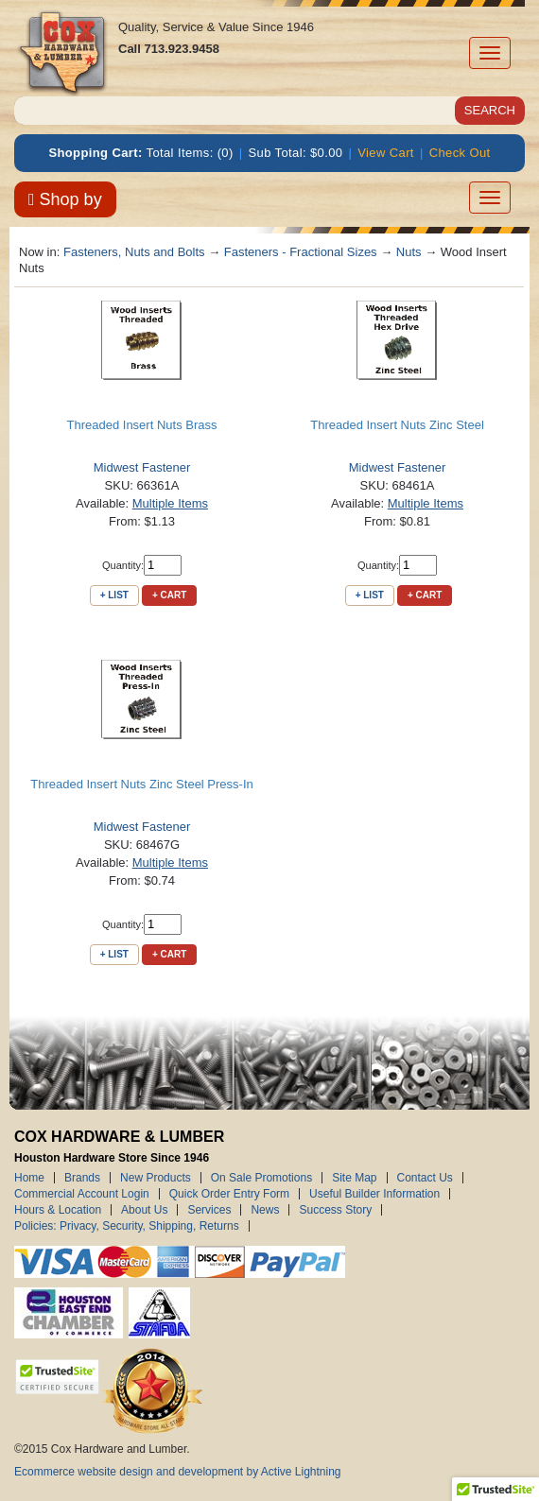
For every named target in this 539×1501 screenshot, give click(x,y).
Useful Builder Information (374, 1193)
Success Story (335, 1209)
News (265, 1209)
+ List (114, 595)
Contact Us (425, 1177)
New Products (155, 1177)
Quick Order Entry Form (229, 1193)
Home (29, 1177)
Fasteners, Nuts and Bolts (134, 252)
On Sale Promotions (261, 1177)
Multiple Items (170, 503)
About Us (144, 1209)
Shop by (65, 199)
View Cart (385, 153)
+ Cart (169, 595)
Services (209, 1209)
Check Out (460, 153)
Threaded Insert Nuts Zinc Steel (397, 425)
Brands (82, 1177)
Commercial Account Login (81, 1193)
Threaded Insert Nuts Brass (142, 425)
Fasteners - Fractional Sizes (300, 252)
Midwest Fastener (142, 467)
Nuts (409, 252)
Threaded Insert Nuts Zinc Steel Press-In (141, 784)
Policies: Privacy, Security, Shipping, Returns (126, 1226)
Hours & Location (57, 1209)
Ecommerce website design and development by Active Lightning (177, 1471)
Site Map (354, 1177)
